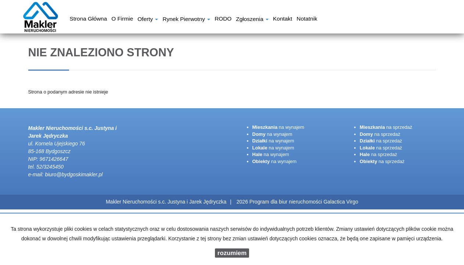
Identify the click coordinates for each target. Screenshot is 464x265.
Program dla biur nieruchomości (286, 202)
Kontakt (282, 19)
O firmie (122, 19)
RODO (223, 19)
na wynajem (278, 127)
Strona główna (88, 19)
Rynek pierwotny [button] (186, 19)
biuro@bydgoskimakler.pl (73, 174)
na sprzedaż (386, 127)
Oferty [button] (147, 19)
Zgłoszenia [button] (252, 19)
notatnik (306, 19)
